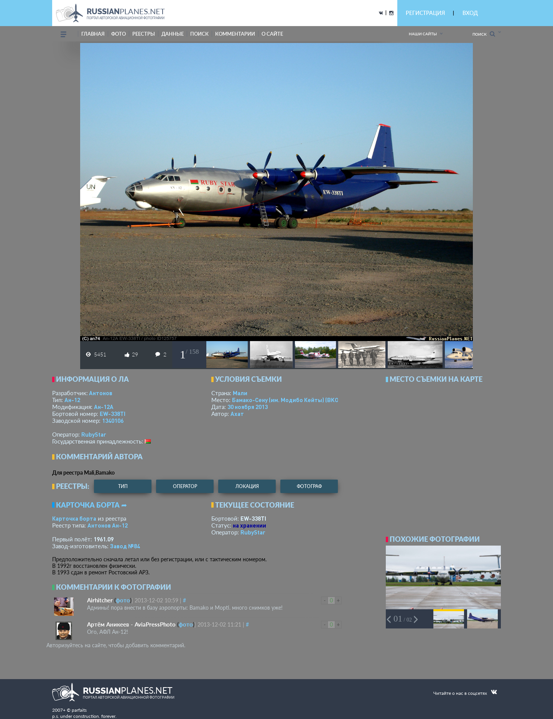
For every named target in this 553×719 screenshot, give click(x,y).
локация (247, 486)
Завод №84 (125, 546)
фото (118, 34)
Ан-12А (104, 406)
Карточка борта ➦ (91, 505)
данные (172, 34)
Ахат (237, 413)
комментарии (235, 34)
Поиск (483, 34)
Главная (93, 34)
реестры (143, 34)
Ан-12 (72, 399)
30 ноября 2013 (247, 406)
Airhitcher (100, 600)
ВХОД (470, 13)
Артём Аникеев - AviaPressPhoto (131, 624)
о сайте (272, 34)
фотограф (309, 486)
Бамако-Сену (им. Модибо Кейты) (295, 399)
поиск (199, 34)
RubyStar (93, 434)
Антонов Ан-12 (107, 525)
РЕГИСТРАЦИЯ (425, 13)
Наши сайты (423, 33)
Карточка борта (74, 518)
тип (123, 486)
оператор (185, 486)
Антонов (100, 392)
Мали (240, 392)
